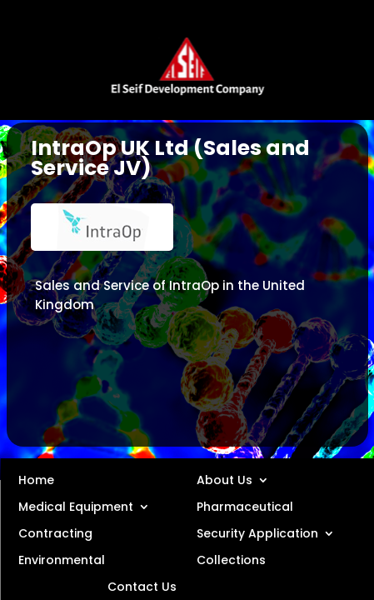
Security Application (257, 532)
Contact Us (142, 585)
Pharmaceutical (245, 505)
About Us (224, 479)
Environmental (61, 559)
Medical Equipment (75, 505)
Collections (231, 559)
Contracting (55, 532)
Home (36, 479)
